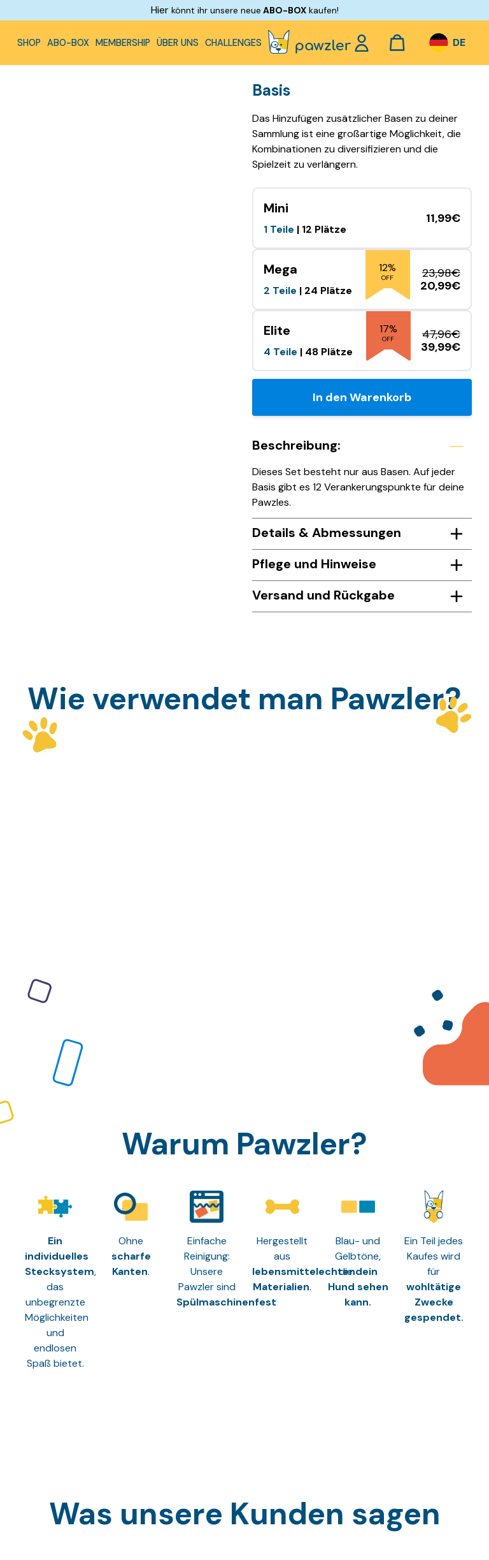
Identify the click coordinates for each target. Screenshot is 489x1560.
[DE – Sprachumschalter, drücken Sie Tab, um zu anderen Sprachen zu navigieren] (447, 42)
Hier (160, 10)
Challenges (233, 42)
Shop (29, 42)
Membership (123, 42)
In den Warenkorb (362, 397)
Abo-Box (68, 42)
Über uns (178, 42)
